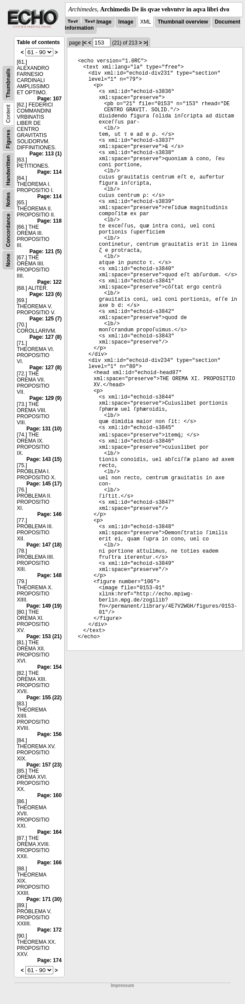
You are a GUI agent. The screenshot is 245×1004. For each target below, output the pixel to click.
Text (73, 22)
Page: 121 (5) (45, 251)
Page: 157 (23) (44, 765)
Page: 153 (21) (44, 636)
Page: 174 (49, 960)
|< (84, 43)
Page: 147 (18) (44, 545)
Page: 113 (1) (45, 154)
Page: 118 (49, 221)
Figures (8, 139)
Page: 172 (49, 930)
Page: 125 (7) (45, 319)
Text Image (98, 22)
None (8, 260)
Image (126, 22)
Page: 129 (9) (45, 398)
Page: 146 (49, 514)
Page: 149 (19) (44, 606)
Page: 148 (49, 575)
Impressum (122, 985)
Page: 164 (49, 832)
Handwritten (8, 170)
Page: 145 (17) (44, 484)
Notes (8, 199)
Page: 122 (49, 282)
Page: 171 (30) (44, 899)
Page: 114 (49, 172)
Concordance (8, 230)
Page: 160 (49, 795)
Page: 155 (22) (44, 698)
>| (145, 43)
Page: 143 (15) (44, 459)
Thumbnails (8, 83)
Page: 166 (49, 863)
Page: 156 (49, 734)
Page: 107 (49, 99)
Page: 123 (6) (45, 294)
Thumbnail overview (183, 22)
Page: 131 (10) (44, 429)
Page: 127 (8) (45, 337)
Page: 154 (49, 667)
